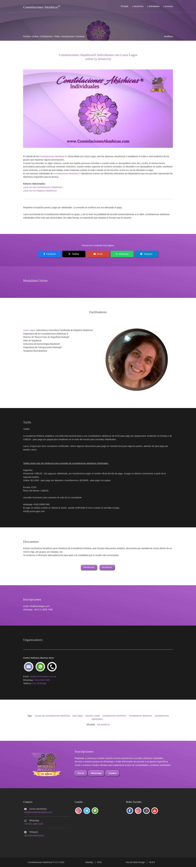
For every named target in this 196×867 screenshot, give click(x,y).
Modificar (168, 36)
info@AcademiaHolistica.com (38, 812)
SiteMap (89, 862)
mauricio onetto (92, 715)
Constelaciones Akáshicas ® (67, 173)
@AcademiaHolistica (34, 835)
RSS (99, 862)
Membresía (88, 567)
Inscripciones (68, 36)
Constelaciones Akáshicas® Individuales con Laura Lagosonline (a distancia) (98, 57)
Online (35, 36)
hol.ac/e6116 (103, 724)
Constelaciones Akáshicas (40, 7)
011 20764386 (39, 683)
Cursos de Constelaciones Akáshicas (52, 715)
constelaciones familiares (114, 715)
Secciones (138, 6)
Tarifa (57, 36)
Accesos (169, 6)
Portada (124, 6)
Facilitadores (46, 36)
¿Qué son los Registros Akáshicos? (40, 190)
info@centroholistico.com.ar (43, 676)
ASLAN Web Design (135, 862)
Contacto (80, 36)
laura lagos (77, 715)
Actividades (154, 6)
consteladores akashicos (140, 715)
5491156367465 (42, 680)
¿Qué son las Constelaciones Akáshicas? (43, 187)
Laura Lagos (29, 330)
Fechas (26, 36)
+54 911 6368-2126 (33, 824)
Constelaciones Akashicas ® (53, 156)
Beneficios (107, 567)
